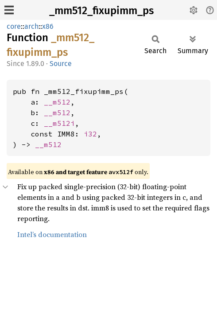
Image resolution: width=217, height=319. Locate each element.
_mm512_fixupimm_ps (101, 10)
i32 (90, 133)
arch (31, 26)
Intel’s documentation (52, 234)
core (14, 26)
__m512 (57, 101)
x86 (48, 26)
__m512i (59, 123)
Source (61, 63)
